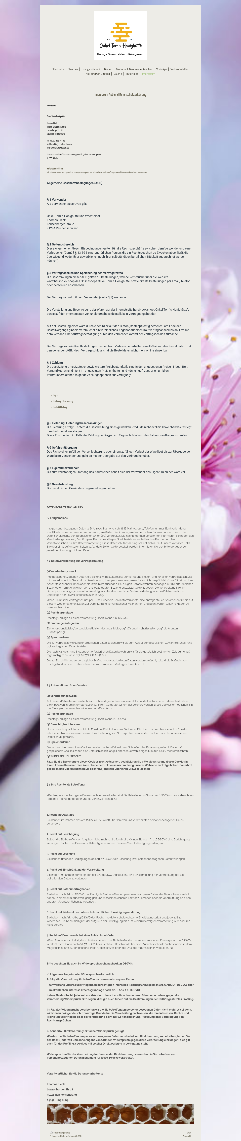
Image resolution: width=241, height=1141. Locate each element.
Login (189, 1132)
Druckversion (56, 1132)
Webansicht (187, 1135)
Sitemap (67, 1132)
